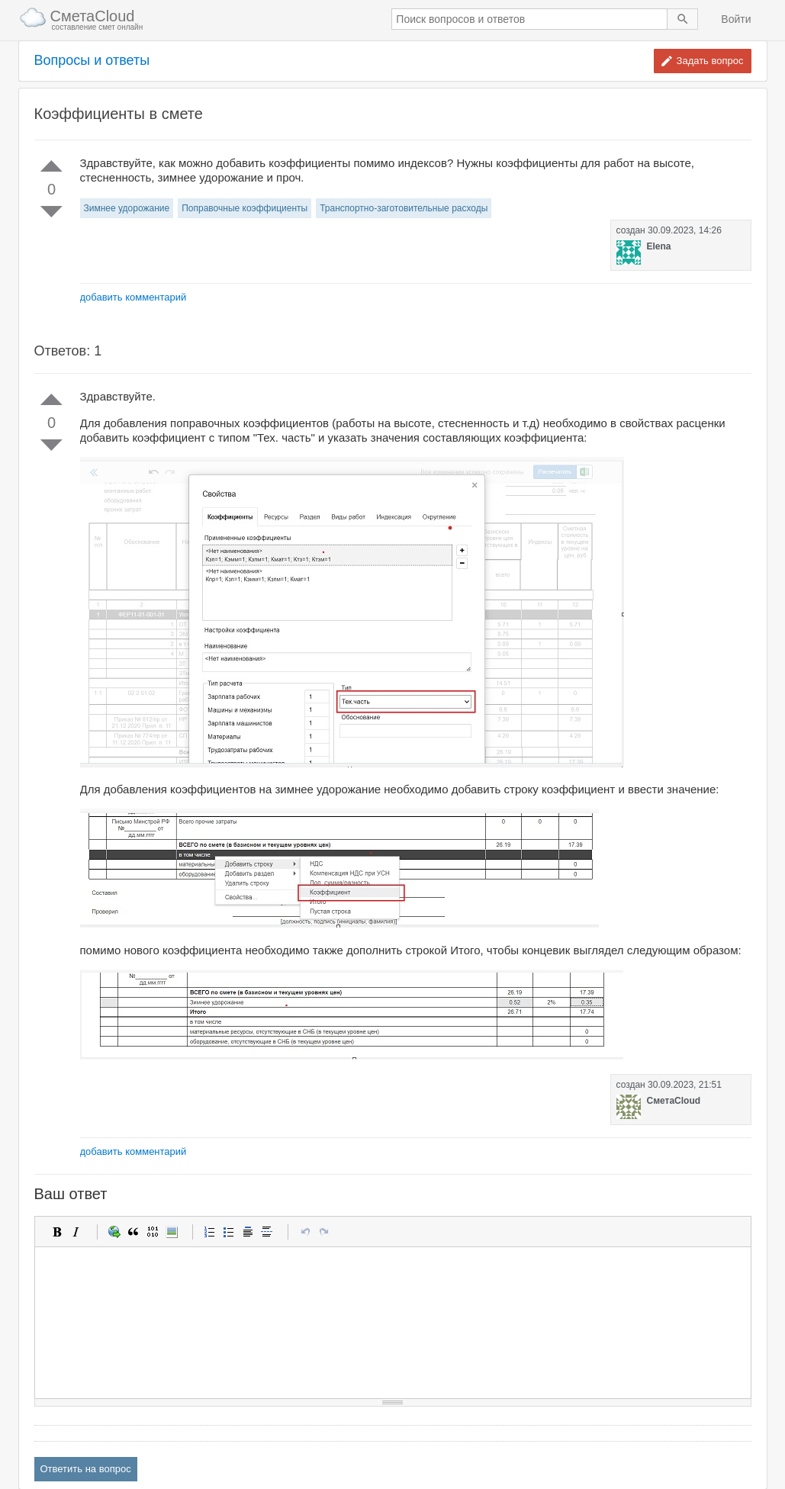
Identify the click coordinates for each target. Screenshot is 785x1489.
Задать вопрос (710, 60)
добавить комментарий (133, 297)
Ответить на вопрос (85, 1469)
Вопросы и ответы (92, 60)
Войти (736, 19)
